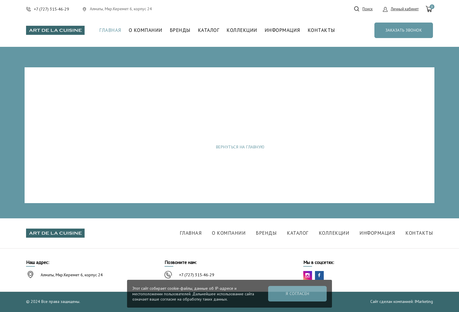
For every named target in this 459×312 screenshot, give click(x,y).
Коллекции (242, 30)
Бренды (180, 30)
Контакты (321, 30)
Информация (282, 30)
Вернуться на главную (240, 147)
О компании (145, 30)
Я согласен (297, 293)
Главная (110, 30)
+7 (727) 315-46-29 (196, 274)
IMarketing (424, 301)
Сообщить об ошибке (323, 147)
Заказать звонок (404, 30)
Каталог (209, 30)
